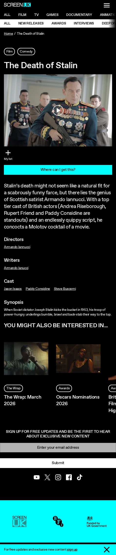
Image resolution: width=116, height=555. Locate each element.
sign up (72, 549)
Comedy (26, 51)
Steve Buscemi (65, 289)
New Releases (31, 23)
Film (22, 15)
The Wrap (13, 388)
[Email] (58, 447)
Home (8, 34)
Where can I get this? (58, 169)
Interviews (84, 23)
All (7, 15)
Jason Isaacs (13, 289)
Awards (59, 23)
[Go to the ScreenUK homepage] (17, 5)
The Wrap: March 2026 (22, 400)
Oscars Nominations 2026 (77, 400)
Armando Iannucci (17, 247)
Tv (36, 15)
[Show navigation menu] (106, 5)
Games (52, 15)
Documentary (79, 15)
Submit (58, 463)
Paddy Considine (38, 289)
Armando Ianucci (16, 268)
